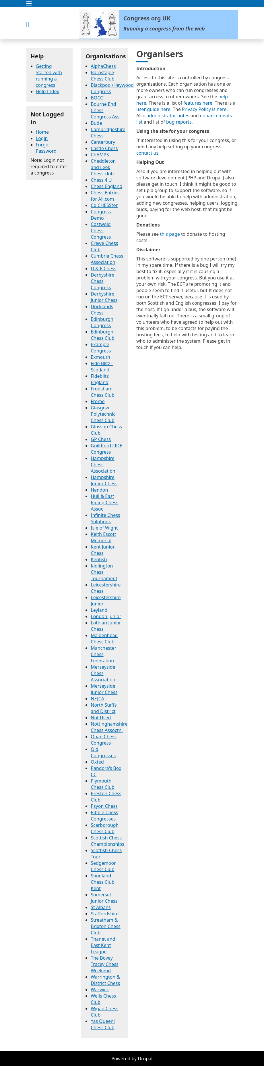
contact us (147, 153)
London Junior (106, 616)
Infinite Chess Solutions (105, 518)
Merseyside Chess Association (103, 673)
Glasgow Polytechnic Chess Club (103, 413)
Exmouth (100, 357)
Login (42, 138)
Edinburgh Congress (102, 322)
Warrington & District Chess (105, 980)
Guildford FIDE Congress (106, 448)
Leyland (99, 610)
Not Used (101, 717)
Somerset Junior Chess (104, 897)
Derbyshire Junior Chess (104, 297)
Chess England (106, 186)
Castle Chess (104, 148)
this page (170, 234)
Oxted (97, 762)
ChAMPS (100, 155)
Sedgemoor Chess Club (103, 866)
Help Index (47, 91)
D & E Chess (103, 268)
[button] (132, 3)
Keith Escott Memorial (103, 537)
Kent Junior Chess (102, 550)
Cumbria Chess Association (107, 259)
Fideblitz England (100, 379)
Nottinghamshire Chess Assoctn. (109, 727)
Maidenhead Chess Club (104, 638)
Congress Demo (101, 214)
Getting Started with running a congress (49, 75)
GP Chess (101, 439)
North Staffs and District (104, 708)
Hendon (99, 490)
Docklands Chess (102, 309)
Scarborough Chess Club (105, 828)
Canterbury (103, 142)
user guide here (153, 109)
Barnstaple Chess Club (102, 75)
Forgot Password (46, 147)
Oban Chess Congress (104, 739)
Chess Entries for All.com (105, 195)
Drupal (145, 1058)
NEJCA (97, 698)
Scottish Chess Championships (107, 841)
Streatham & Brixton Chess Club (105, 926)
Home (42, 132)
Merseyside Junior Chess (104, 689)
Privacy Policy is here (204, 109)
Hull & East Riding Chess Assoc (104, 502)
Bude (96, 123)
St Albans (100, 907)
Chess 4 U (101, 180)
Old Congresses (103, 752)
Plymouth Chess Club (102, 784)
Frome (97, 401)
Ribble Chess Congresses (104, 815)
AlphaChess (103, 66)
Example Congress (101, 347)
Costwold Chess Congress (101, 230)
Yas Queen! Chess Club (103, 1024)
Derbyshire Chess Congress (102, 281)
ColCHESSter (104, 205)
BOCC (97, 98)
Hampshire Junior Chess (104, 480)
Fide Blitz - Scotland (102, 366)
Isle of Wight (104, 528)
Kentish (99, 559)
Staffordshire (105, 913)
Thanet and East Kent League (103, 945)
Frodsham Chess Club (102, 392)
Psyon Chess (104, 806)
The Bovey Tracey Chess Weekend (104, 964)
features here (197, 103)
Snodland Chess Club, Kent (103, 882)
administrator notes (168, 115)
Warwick (100, 989)
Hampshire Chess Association (103, 464)
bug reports (179, 122)
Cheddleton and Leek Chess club (103, 167)
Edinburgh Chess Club (102, 335)
